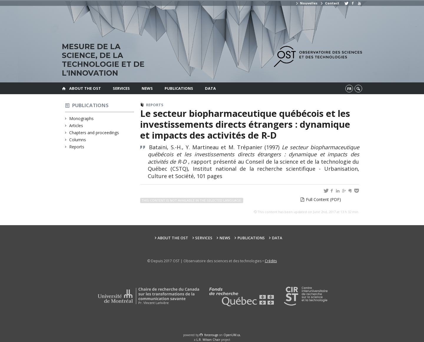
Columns (77, 139)
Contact (329, 3)
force (211, 335)
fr (349, 88)
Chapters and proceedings (94, 132)
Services (121, 88)
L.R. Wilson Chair (208, 340)
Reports (76, 147)
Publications (179, 88)
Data (210, 88)
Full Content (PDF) (323, 199)
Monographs (81, 118)
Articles (76, 125)
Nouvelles (306, 3)
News (147, 88)
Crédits (271, 260)
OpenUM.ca (231, 335)
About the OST (85, 88)
